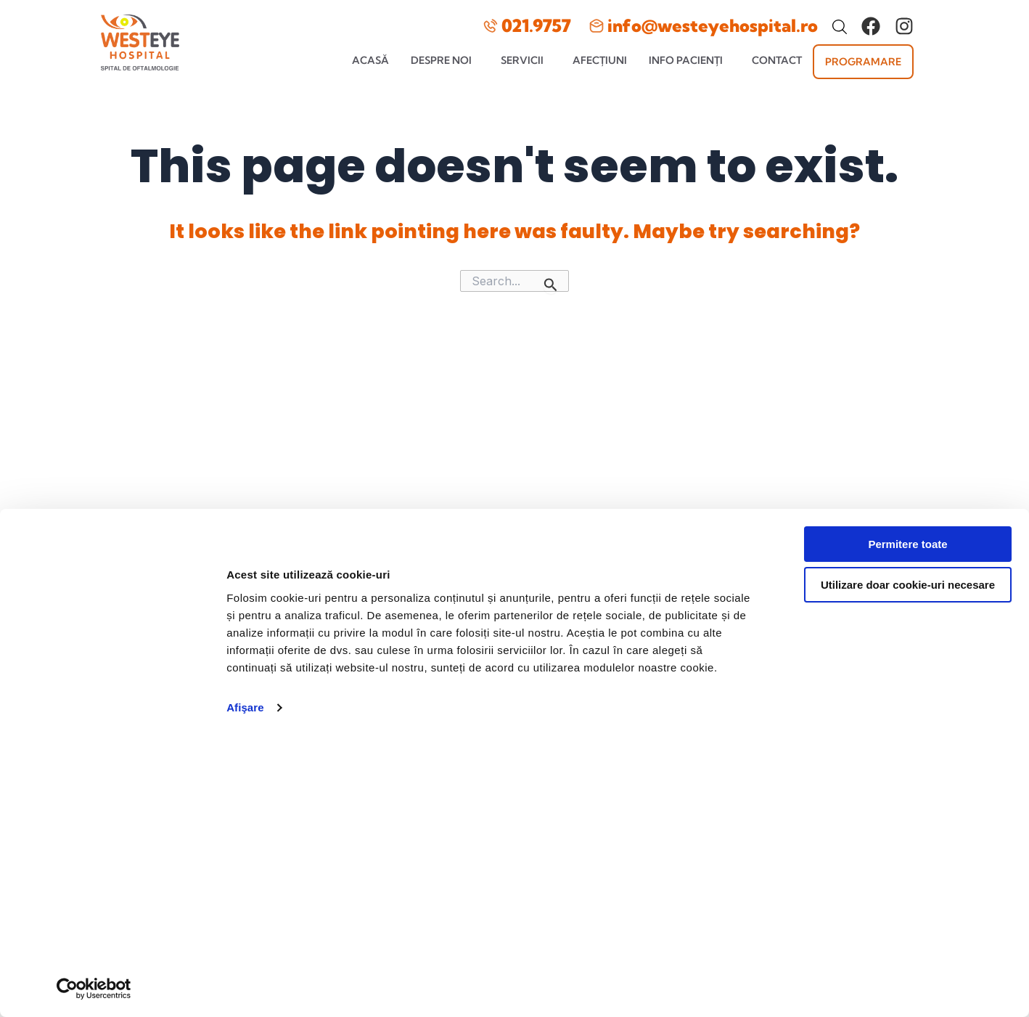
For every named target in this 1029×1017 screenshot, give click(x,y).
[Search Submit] (551, 284)
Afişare (245, 703)
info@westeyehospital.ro (712, 25)
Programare (863, 61)
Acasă (370, 60)
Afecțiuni (600, 60)
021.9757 (536, 25)
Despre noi (441, 60)
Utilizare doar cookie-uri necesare (908, 580)
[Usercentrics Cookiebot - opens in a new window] (93, 989)
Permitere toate (907, 540)
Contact (777, 60)
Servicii (522, 60)
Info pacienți (686, 60)
